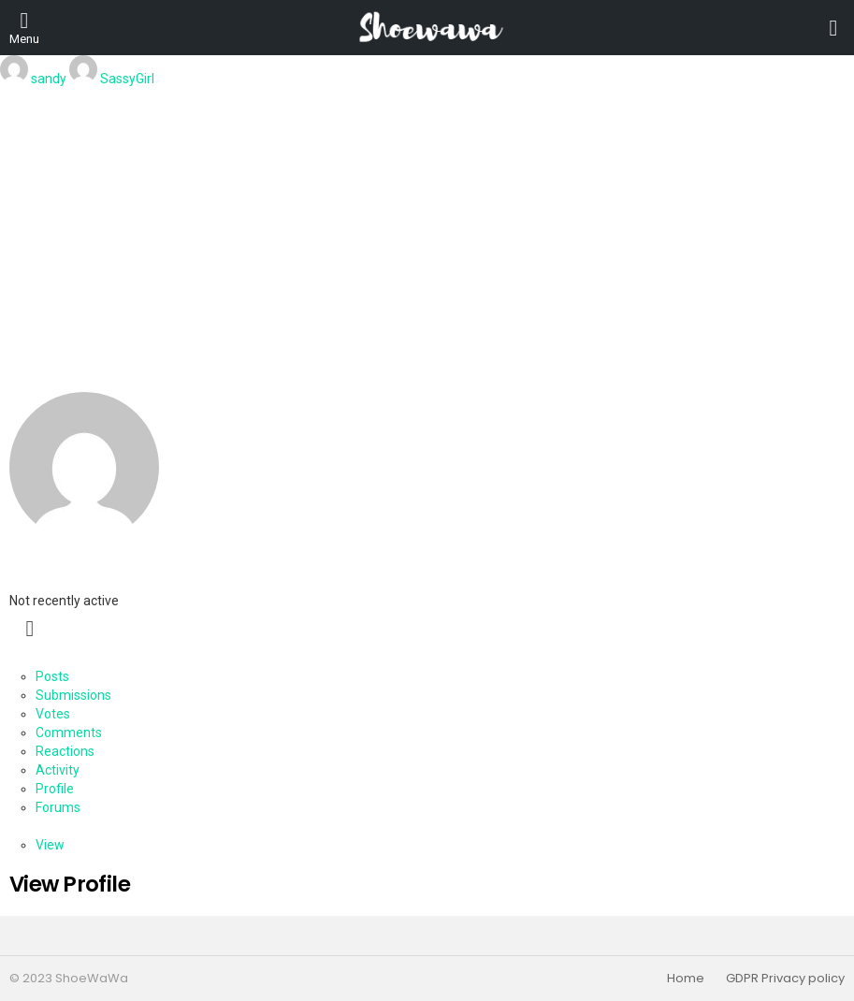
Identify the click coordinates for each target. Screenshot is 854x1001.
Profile (55, 788)
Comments (69, 732)
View (50, 844)
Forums (58, 807)
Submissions (73, 695)
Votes (53, 713)
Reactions (65, 751)
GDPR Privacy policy (785, 978)
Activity (58, 769)
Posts (52, 676)
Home (685, 978)
